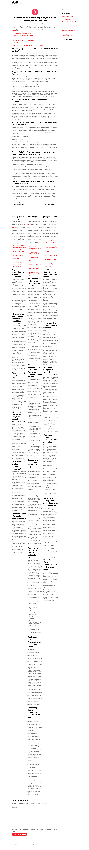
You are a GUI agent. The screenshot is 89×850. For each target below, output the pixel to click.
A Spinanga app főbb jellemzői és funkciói (22, 33)
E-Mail (38, 822)
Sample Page (61, 2)
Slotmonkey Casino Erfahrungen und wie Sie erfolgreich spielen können (33, 218)
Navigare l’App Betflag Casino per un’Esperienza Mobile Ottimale (51, 260)
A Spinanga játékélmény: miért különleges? (22, 38)
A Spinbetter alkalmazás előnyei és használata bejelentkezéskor (18, 257)
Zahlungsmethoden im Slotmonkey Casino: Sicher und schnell (35, 259)
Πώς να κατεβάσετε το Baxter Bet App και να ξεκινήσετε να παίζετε (23, 203)
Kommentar (14, 807)
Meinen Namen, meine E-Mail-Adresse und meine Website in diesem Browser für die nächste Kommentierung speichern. (34, 831)
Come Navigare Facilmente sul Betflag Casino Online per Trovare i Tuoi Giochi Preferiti (50, 218)
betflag (52, 223)
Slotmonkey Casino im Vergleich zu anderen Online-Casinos (35, 274)
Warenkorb (74, 2)
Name (13, 822)
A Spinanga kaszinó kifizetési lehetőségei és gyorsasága (25, 40)
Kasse (49, 2)
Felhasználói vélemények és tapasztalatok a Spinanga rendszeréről (27, 43)
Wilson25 (31, 844)
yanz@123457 (30, 24)
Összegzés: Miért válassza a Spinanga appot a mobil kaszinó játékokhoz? (28, 45)
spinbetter (14, 227)
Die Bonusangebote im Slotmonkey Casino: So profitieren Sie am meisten (34, 254)
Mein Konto (54, 2)
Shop (66, 2)
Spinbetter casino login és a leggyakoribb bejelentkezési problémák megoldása (18, 218)
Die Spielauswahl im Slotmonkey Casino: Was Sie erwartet (35, 248)
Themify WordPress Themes (42, 846)
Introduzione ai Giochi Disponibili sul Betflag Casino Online (51, 242)
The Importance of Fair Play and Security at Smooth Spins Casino (46, 203)
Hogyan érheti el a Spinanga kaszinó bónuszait (23, 35)
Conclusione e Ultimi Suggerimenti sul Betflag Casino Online (50, 265)
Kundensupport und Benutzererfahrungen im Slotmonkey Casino (34, 269)
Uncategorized (37, 24)
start (70, 2)
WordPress (35, 846)
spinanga (14, 30)
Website (14, 826)
